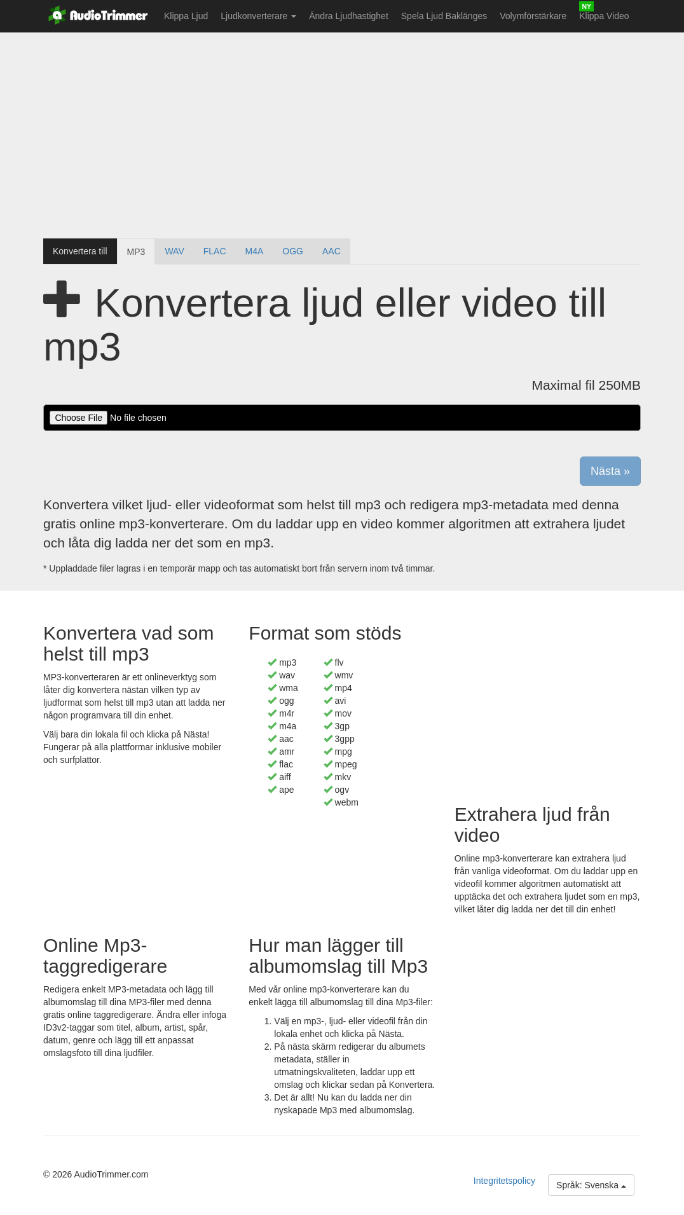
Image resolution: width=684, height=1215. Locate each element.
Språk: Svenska (591, 1185)
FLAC (214, 251)
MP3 (136, 252)
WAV (174, 251)
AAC (331, 251)
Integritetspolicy (504, 1181)
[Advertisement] (342, 137)
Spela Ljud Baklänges (444, 16)
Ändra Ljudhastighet (348, 16)
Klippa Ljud (186, 16)
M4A (254, 251)
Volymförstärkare (533, 16)
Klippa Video (604, 16)
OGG (292, 251)
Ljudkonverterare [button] (258, 16)
